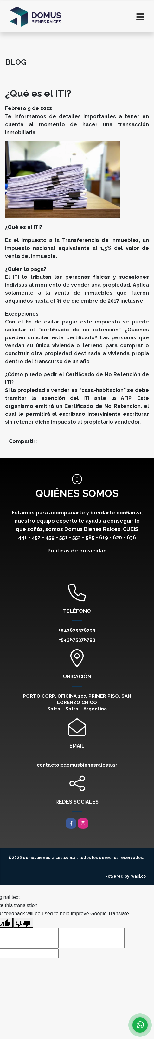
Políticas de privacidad (77, 551)
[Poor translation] (23, 923)
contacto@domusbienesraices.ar (77, 765)
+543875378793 (77, 630)
